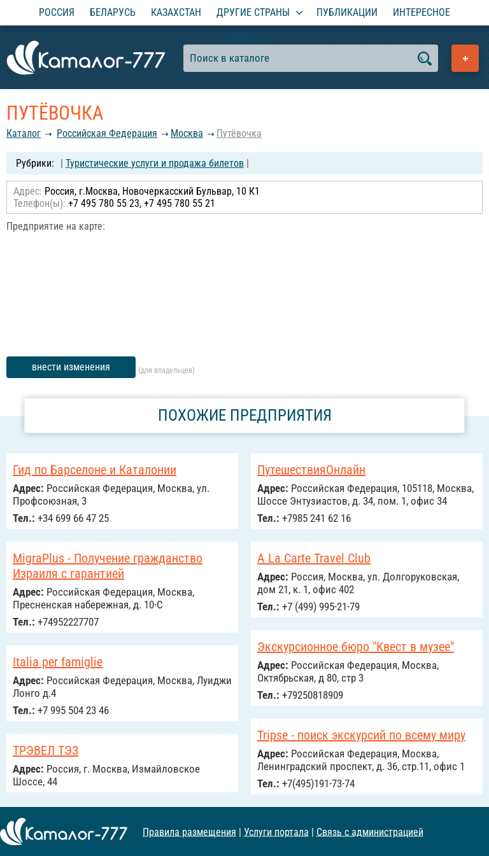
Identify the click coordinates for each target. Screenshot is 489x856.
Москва (187, 133)
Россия (56, 12)
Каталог (23, 133)
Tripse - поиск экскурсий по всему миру (361, 735)
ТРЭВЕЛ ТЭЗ (45, 750)
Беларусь (113, 12)
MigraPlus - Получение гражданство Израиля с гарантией (107, 566)
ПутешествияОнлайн (311, 469)
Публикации (347, 12)
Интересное (421, 12)
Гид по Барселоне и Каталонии (94, 469)
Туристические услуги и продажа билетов (155, 163)
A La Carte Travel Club (314, 558)
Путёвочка (239, 133)
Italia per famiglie (58, 662)
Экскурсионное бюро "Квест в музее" (355, 646)
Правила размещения (189, 831)
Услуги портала (276, 831)
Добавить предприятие (465, 58)
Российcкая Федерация (107, 133)
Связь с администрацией (369, 831)
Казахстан (176, 12)
